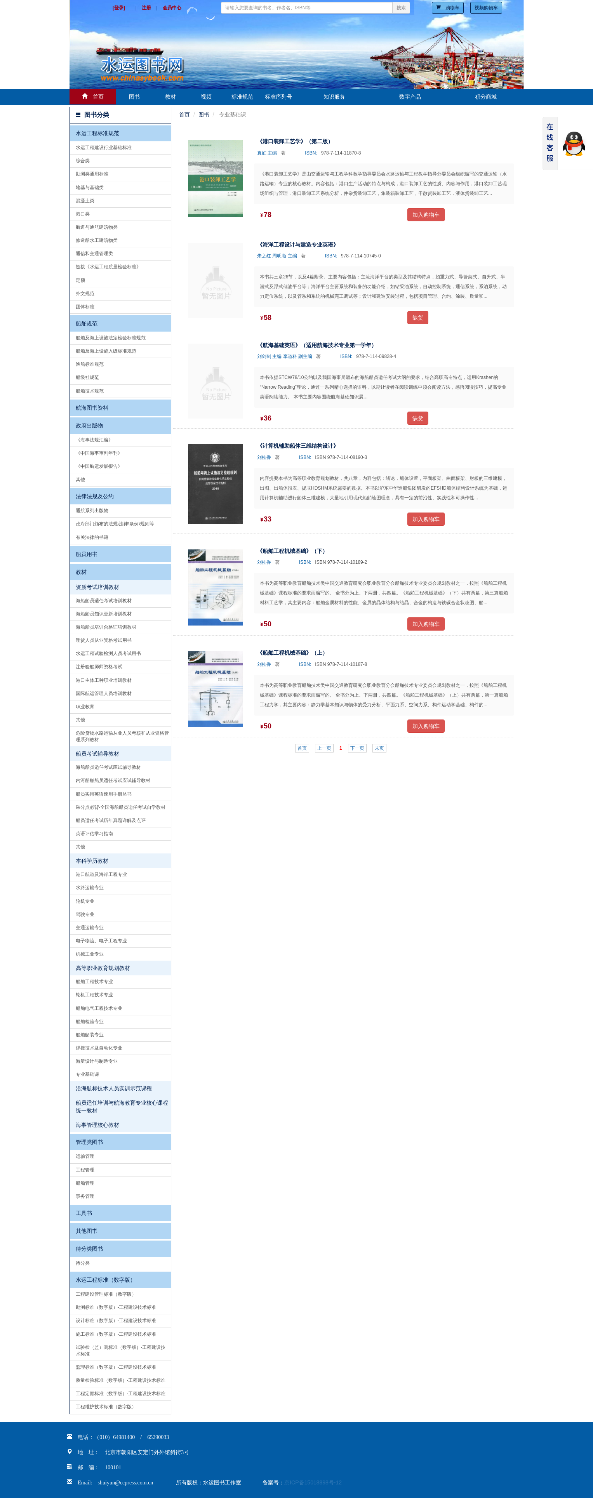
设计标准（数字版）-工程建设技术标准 (116, 1320)
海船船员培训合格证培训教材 (106, 627)
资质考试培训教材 (97, 587)
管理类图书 (89, 1142)
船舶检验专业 (90, 1021)
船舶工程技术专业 (94, 981)
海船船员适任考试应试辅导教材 (108, 767)
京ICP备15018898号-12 (313, 1482)
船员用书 (86, 554)
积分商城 (486, 97)
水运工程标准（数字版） (106, 1280)
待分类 (83, 1263)
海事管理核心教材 (97, 1125)
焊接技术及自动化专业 (99, 1048)
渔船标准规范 (90, 364)
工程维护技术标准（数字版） (106, 1406)
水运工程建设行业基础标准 (104, 147)
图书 (134, 97)
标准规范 (242, 97)
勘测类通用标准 (92, 174)
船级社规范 (87, 377)
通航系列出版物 (92, 510)
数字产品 (410, 97)
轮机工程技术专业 (94, 995)
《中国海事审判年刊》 (99, 453)
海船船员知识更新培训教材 (104, 614)
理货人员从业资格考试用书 (104, 640)
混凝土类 (85, 200)
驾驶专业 (85, 914)
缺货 (417, 318)
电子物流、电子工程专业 (101, 941)
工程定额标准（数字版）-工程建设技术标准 (121, 1393)
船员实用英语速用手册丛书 (104, 794)
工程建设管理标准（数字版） (106, 1294)
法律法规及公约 (95, 496)
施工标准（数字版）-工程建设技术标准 (116, 1334)
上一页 (324, 748)
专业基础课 (87, 1074)
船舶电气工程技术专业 (99, 1008)
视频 (206, 97)
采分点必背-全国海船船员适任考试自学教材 (121, 807)
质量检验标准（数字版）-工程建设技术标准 (121, 1380)
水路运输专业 (90, 887)
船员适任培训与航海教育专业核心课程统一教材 (122, 1107)
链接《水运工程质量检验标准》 (108, 266)
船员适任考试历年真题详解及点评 (111, 820)
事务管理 (85, 1196)
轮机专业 (85, 901)
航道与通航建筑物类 (97, 227)
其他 (80, 479)
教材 (170, 97)
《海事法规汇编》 (94, 440)
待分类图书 (89, 1249)
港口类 (83, 214)
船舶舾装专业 (90, 1034)
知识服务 (334, 97)
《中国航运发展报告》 (99, 466)
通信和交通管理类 (94, 253)
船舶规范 (86, 323)
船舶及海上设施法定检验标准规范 (111, 338)
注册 (146, 7)
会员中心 (172, 7)
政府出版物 (89, 425)
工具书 (84, 1213)
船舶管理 (85, 1183)
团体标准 (85, 306)
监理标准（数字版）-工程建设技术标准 (116, 1367)
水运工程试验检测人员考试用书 (108, 653)
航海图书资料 (92, 408)
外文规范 (85, 293)
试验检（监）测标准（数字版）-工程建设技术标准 (121, 1351)
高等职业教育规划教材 (103, 968)
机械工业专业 (90, 954)
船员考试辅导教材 (97, 754)
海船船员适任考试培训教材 (104, 600)
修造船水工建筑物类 (97, 240)
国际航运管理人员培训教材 (104, 693)
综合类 (83, 160)
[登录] (119, 7)
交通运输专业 (90, 927)
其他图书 (86, 1231)
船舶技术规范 (90, 391)
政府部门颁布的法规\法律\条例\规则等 (115, 524)
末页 (379, 748)
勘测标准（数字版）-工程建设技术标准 (116, 1307)
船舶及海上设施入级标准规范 (106, 351)
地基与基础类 (90, 187)
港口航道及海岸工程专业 (101, 874)
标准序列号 (278, 97)
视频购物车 (486, 7)
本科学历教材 (92, 861)
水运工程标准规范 (97, 133)
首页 (184, 114)
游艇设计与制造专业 (97, 1061)
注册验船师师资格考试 (99, 666)
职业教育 (85, 706)
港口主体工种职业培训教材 (104, 680)
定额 (80, 280)
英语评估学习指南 (94, 833)
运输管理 (85, 1156)
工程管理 (85, 1170)
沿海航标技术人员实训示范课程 (114, 1088)
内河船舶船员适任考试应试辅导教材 (113, 780)
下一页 (357, 748)
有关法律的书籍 (92, 537)
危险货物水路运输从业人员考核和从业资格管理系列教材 (122, 736)
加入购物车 (426, 215)
